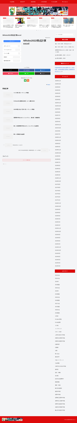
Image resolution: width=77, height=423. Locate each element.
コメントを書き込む (26, 160)
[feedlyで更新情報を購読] (25, 80)
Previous (1, 23)
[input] (65, 34)
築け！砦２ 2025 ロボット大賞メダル (64, 47)
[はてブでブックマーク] (42, 70)
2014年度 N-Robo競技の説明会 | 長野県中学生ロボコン (65, 69)
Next (75, 23)
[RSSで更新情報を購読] (28, 80)
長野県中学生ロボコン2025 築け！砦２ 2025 (64, 51)
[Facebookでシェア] (26, 70)
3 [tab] (40, 30)
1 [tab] (36, 30)
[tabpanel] (8, 23)
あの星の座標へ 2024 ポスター (63, 55)
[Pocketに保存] (10, 73)
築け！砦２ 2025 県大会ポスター (63, 43)
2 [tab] (38, 30)
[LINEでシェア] (26, 73)
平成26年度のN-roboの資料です (62, 67)
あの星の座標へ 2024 (60, 58)
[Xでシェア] (10, 70)
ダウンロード (12, 41)
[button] (42, 73)
